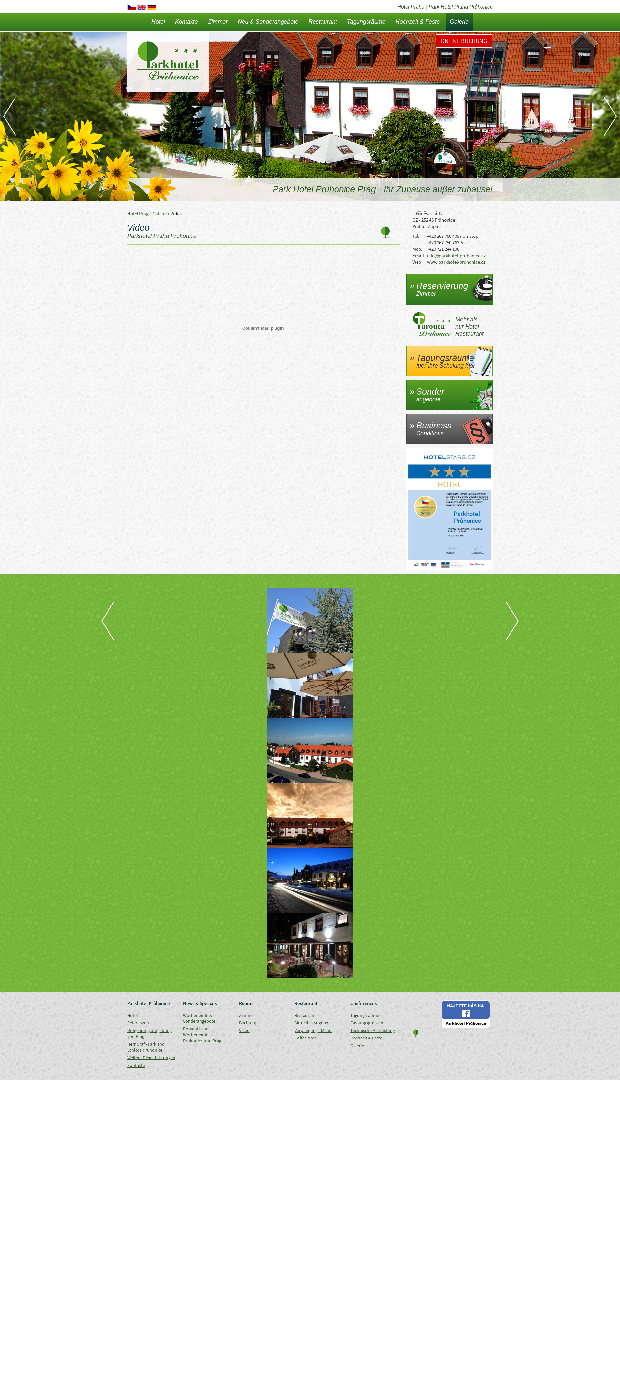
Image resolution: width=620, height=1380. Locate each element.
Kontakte (186, 21)
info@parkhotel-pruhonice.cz (456, 255)
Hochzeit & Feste (418, 21)
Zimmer (218, 21)
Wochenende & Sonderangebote (199, 1018)
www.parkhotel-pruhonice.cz (456, 262)
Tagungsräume (366, 21)
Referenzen (138, 1023)
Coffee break (306, 1038)
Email (418, 255)
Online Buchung (464, 41)
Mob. (417, 249)
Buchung (247, 1023)
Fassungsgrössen (366, 1023)
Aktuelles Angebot (312, 1023)
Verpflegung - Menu (313, 1030)
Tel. (415, 236)
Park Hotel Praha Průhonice (461, 7)
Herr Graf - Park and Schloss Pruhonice (146, 1047)
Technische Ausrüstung (372, 1030)
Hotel (158, 21)
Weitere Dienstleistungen (151, 1057)
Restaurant (322, 21)
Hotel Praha (411, 7)
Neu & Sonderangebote (268, 21)
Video (244, 1030)
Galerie (459, 21)
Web (416, 262)
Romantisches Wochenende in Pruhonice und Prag (202, 1035)
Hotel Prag (138, 213)
